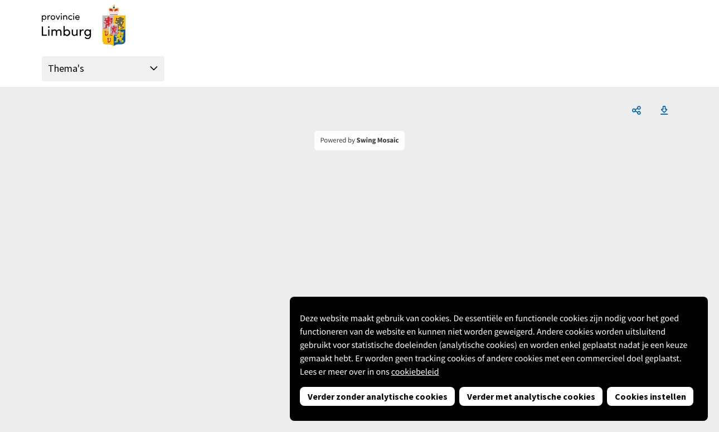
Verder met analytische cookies (531, 396)
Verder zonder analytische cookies (378, 396)
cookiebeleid (415, 371)
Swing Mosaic (378, 140)
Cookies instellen (650, 396)
